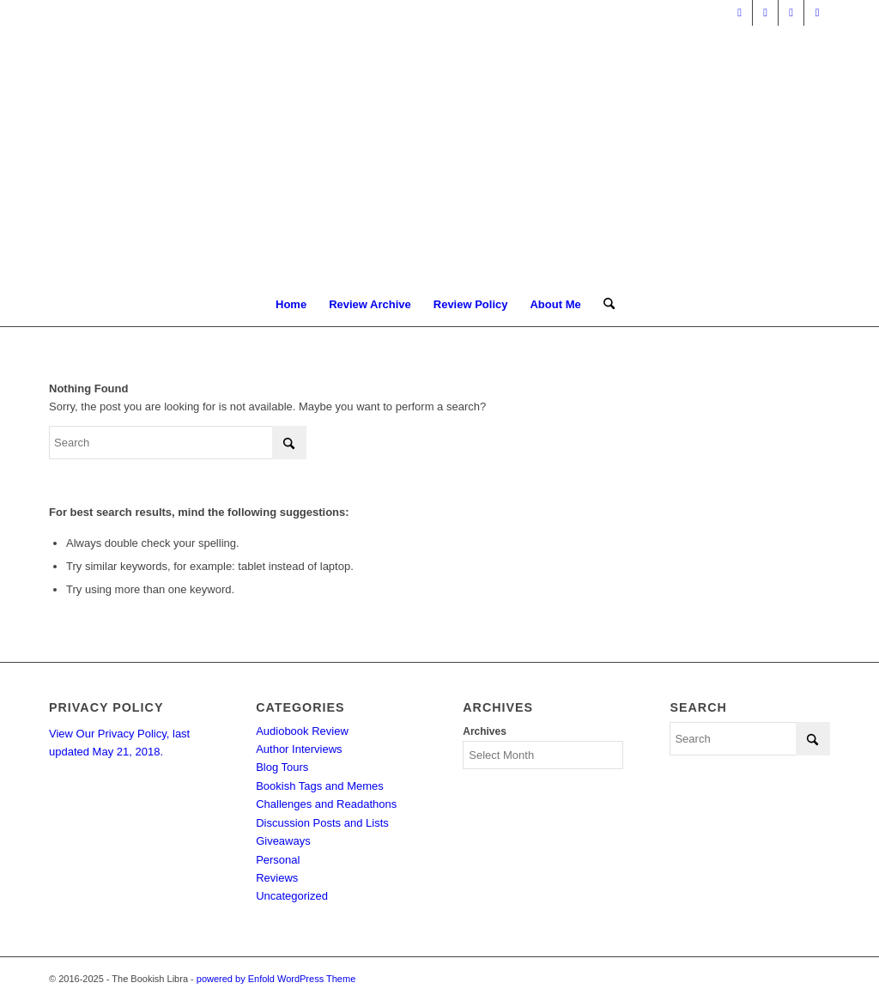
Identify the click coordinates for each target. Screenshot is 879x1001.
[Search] (603, 304)
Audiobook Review (302, 731)
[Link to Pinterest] (791, 13)
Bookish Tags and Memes (320, 786)
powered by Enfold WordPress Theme (276, 979)
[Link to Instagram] (817, 13)
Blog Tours (282, 767)
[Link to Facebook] (765, 13)
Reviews (277, 877)
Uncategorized (292, 895)
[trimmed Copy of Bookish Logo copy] (440, 154)
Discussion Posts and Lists (322, 822)
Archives (484, 731)
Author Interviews (299, 749)
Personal (278, 859)
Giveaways (283, 840)
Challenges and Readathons (326, 804)
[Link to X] (739, 13)
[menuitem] (291, 304)
